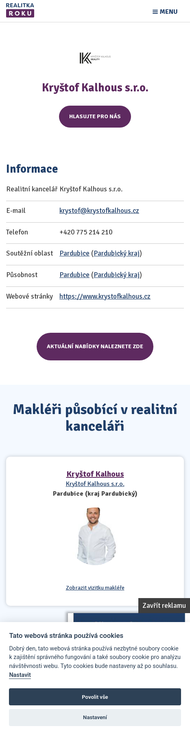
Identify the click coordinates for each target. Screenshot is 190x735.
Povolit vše (95, 697)
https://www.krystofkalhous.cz (105, 296)
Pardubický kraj (117, 253)
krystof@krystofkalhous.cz (99, 210)
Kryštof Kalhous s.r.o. (95, 484)
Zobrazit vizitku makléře (95, 588)
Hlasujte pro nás (95, 116)
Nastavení (95, 717)
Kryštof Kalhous (95, 474)
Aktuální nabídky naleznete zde (95, 346)
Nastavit (20, 675)
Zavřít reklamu (164, 605)
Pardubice (74, 253)
